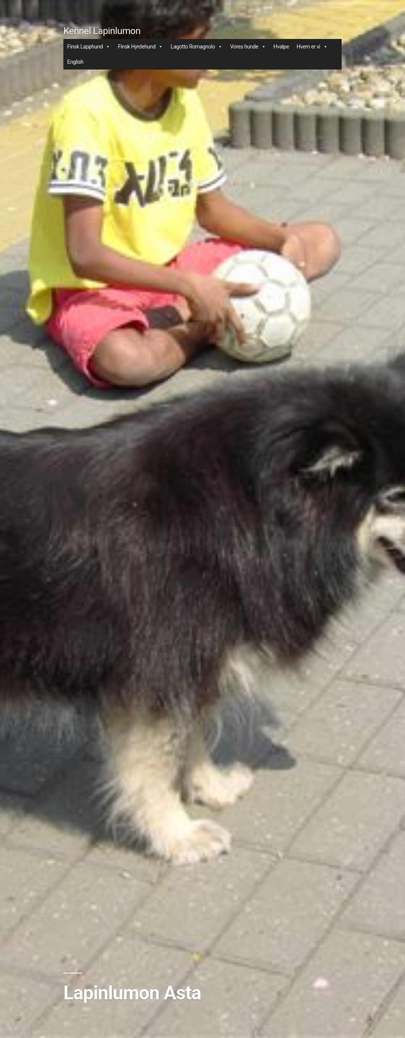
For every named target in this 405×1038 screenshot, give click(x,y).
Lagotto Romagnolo (197, 47)
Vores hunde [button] (248, 47)
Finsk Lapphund (88, 47)
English (75, 62)
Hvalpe (281, 47)
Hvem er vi (312, 47)
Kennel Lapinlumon (101, 30)
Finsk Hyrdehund (140, 47)
